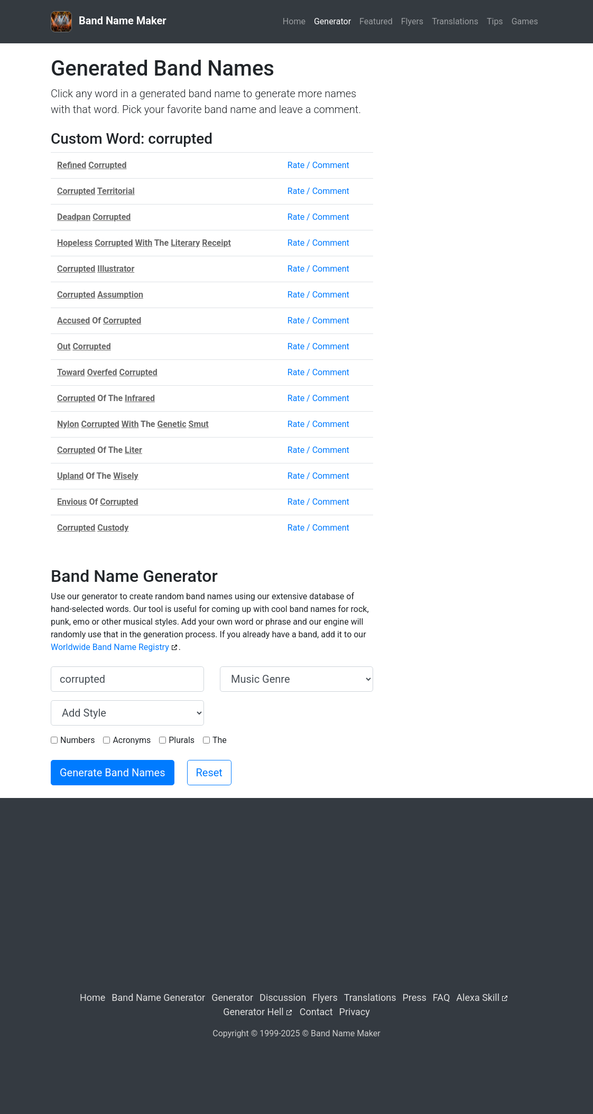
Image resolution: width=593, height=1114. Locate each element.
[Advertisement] (465, 122)
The (219, 740)
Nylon (68, 424)
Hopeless (74, 243)
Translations (455, 21)
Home (294, 21)
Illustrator (115, 269)
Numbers (77, 740)
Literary (185, 243)
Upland (70, 476)
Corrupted (107, 165)
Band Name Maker (108, 21)
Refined (71, 165)
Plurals (181, 740)
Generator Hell (253, 1011)
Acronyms (132, 740)
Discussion (283, 997)
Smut (199, 424)
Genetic (171, 424)
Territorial (116, 191)
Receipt (216, 243)
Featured (376, 21)
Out (63, 346)
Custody (112, 528)
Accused (73, 320)
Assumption (120, 295)
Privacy (354, 1011)
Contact (316, 1011)
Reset (209, 772)
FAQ (441, 997)
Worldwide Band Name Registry (110, 647)
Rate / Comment (318, 165)
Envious (72, 502)
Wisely (125, 476)
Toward (71, 372)
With (144, 243)
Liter (133, 450)
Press (414, 997)
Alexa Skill (477, 997)
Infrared (140, 398)
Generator (332, 21)
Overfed (102, 372)
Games (525, 21)
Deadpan (73, 217)
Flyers (412, 21)
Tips (495, 21)
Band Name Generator (158, 997)
